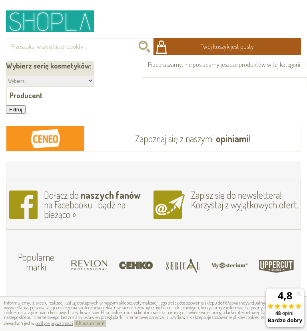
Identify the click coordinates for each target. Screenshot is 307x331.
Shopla (55, 21)
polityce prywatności (54, 323)
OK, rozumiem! (90, 323)
